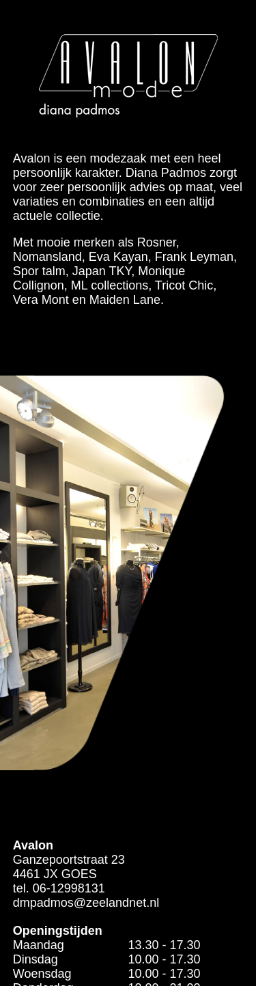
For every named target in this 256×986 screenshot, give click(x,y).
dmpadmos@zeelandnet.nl (86, 903)
